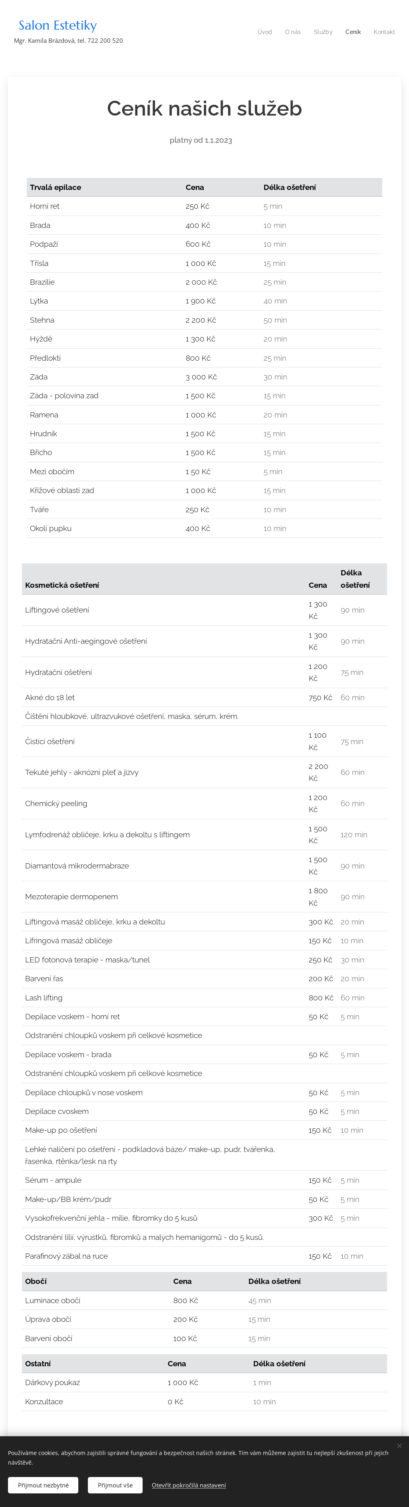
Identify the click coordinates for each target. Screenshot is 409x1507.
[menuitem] (264, 32)
